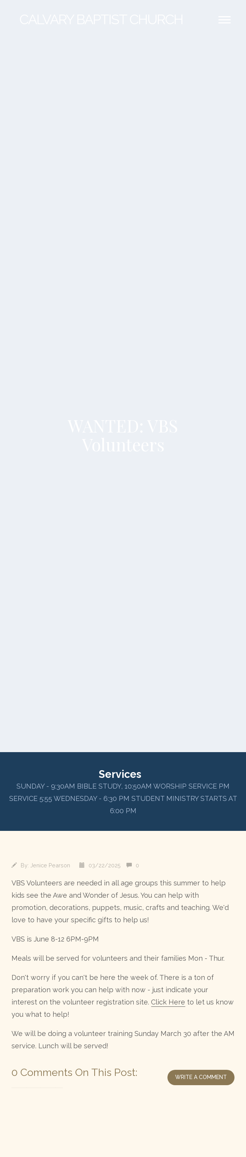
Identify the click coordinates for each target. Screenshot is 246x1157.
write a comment (201, 1077)
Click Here (168, 1002)
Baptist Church (101, 19)
